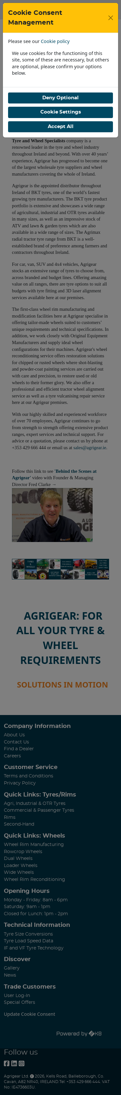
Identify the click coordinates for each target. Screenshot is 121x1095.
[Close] (111, 18)
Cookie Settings (60, 112)
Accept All (61, 126)
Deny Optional (60, 97)
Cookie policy (55, 41)
